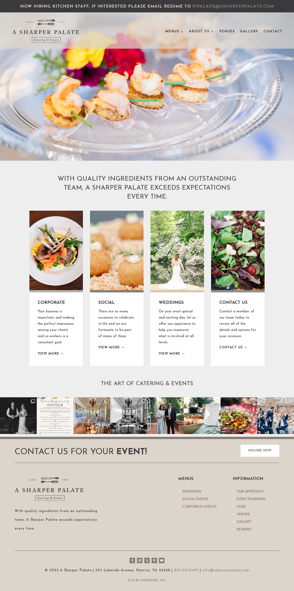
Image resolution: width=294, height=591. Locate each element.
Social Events (195, 498)
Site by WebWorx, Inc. (147, 580)
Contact (273, 31)
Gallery (249, 31)
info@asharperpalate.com (225, 570)
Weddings (191, 491)
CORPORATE (51, 303)
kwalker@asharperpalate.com (233, 6)
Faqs (241, 506)
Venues (227, 31)
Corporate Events (199, 506)
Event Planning (251, 498)
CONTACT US (233, 303)
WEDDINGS (171, 303)
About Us (199, 31)
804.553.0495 (186, 570)
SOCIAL (106, 303)
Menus (172, 31)
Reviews (244, 529)
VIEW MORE (48, 354)
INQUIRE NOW (259, 450)
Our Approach (250, 491)
